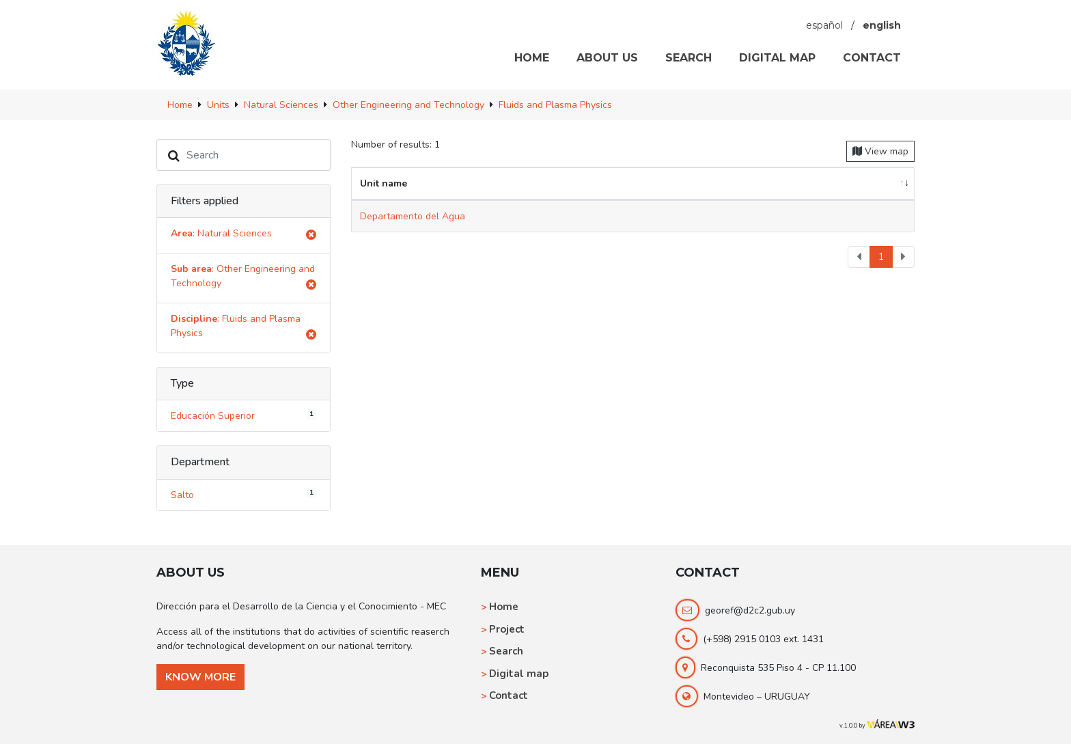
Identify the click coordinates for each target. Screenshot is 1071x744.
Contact (508, 695)
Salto (243, 494)
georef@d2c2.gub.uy (750, 610)
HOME (531, 57)
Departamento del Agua (412, 216)
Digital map (518, 673)
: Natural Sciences (243, 235)
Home (503, 607)
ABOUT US (607, 57)
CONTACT (872, 57)
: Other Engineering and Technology (243, 278)
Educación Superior (243, 415)
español (824, 25)
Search (506, 651)
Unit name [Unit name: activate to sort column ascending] (383, 183)
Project (507, 629)
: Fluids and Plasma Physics (243, 328)
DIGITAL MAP (777, 57)
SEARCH (688, 57)
